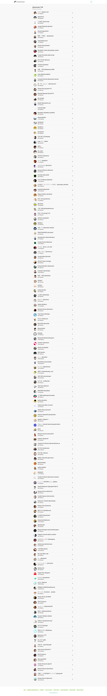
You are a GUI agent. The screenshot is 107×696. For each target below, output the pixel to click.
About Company (80, 689)
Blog (25, 689)
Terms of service (48, 689)
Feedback (42, 689)
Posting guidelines (64, 689)
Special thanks (72, 689)
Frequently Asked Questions (32, 689)
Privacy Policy (56, 689)
